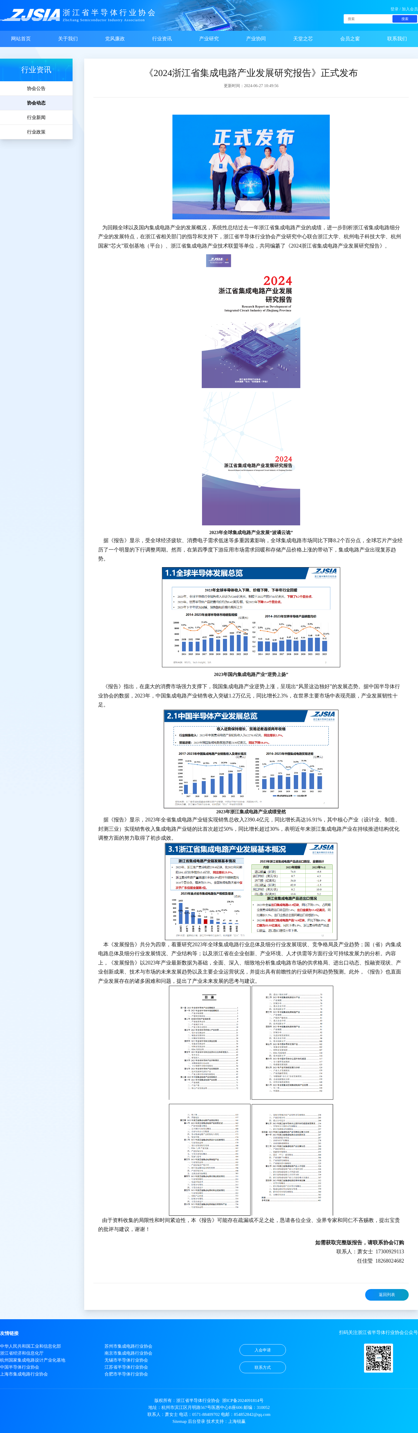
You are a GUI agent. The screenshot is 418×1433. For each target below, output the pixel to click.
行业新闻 (36, 117)
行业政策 (36, 131)
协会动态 (36, 102)
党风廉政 (115, 39)
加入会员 (410, 9)
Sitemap (179, 1421)
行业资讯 (162, 39)
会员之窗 (350, 39)
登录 (394, 9)
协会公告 (36, 88)
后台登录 (196, 1421)
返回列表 (387, 1295)
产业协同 (256, 39)
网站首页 (21, 39)
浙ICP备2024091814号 (243, 1400)
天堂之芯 (303, 39)
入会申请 (263, 1350)
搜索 (404, 19)
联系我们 (397, 39)
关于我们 (68, 39)
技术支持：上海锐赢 (226, 1421)
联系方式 (263, 1367)
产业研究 (209, 39)
